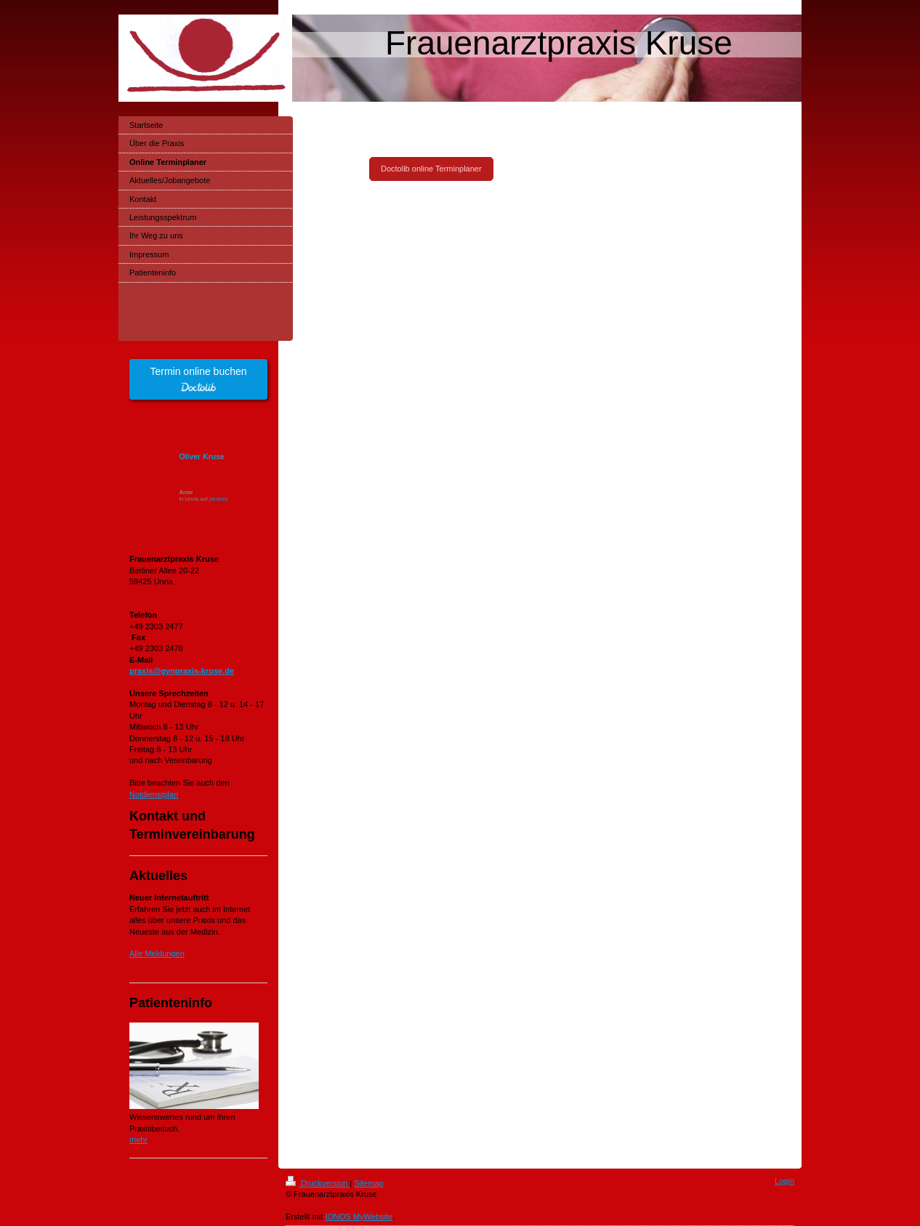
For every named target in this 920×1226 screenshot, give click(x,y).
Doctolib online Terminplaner (431, 168)
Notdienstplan (153, 794)
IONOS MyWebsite (358, 1216)
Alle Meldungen (157, 953)
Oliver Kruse (201, 456)
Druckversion (318, 1183)
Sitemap (368, 1183)
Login (784, 1181)
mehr (138, 1139)
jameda (218, 498)
